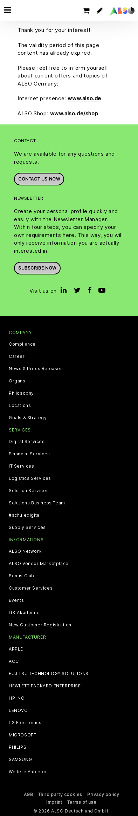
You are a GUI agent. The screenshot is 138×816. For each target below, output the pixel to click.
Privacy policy (103, 794)
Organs (17, 381)
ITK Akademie (24, 612)
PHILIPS (17, 747)
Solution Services (29, 490)
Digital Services (27, 441)
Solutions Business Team (37, 503)
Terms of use (82, 802)
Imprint (54, 802)
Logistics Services (30, 478)
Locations (20, 405)
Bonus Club (21, 575)
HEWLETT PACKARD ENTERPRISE (45, 686)
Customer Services (31, 588)
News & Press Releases (36, 368)
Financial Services (29, 453)
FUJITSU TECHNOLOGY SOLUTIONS (49, 673)
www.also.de (84, 98)
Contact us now (39, 179)
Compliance (22, 344)
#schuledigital (25, 515)
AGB (28, 794)
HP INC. (17, 698)
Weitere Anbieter (28, 771)
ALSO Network (25, 551)
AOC (14, 661)
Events (16, 600)
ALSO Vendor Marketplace (39, 563)
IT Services (21, 466)
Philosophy (21, 393)
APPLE (16, 649)
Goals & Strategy (28, 417)
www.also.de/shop (74, 113)
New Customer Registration (40, 625)
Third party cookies (60, 794)
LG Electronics (25, 722)
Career (17, 356)
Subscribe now (37, 268)
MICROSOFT (22, 735)
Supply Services (27, 527)
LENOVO (18, 710)
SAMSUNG (20, 759)
